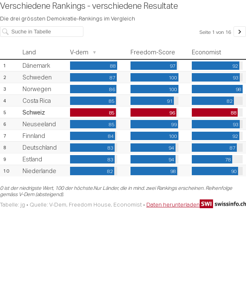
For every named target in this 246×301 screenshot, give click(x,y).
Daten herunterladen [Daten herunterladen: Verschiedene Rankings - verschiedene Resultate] (173, 204)
